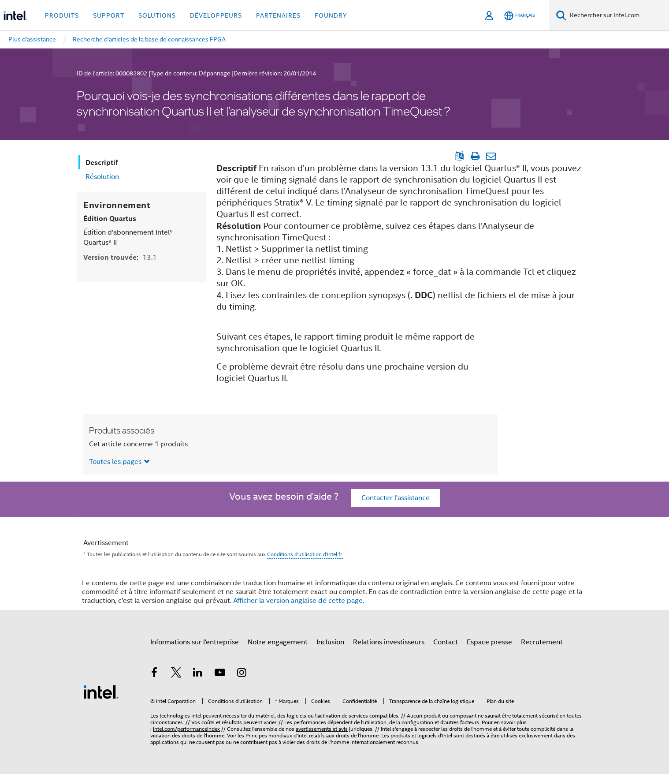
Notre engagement (278, 642)
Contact (445, 642)
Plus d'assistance (32, 39)
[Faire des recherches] (561, 15)
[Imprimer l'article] (475, 156)
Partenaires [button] (278, 15)
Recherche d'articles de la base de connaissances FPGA (149, 39)
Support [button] (108, 15)
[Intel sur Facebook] (154, 674)
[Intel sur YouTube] (219, 674)
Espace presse (489, 642)
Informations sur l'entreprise (194, 642)
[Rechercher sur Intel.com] (617, 15)
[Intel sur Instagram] (241, 674)
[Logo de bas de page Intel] (101, 691)
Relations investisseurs (388, 642)
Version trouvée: (120, 257)
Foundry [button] (331, 15)
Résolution (102, 176)
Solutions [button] (157, 15)
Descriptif (101, 162)
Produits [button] (62, 15)
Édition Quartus (109, 218)
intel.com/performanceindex (186, 728)
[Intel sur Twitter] (176, 674)
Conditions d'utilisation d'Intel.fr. (305, 554)
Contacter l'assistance (395, 498)
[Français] (519, 15)
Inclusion (330, 642)
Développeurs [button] (216, 15)
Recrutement (542, 642)
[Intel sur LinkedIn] (197, 674)
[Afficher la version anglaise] (459, 156)
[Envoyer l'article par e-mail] (491, 156)
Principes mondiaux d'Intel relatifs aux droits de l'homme (312, 735)
